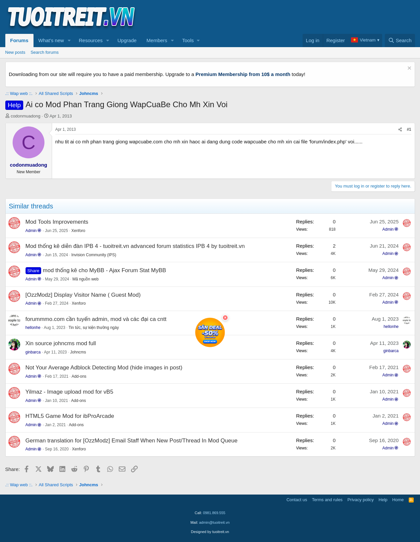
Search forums (45, 52)
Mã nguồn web (85, 279)
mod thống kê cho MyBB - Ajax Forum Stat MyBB (104, 270)
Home (398, 499)
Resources (91, 40)
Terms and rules (327, 499)
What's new (51, 40)
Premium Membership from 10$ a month (242, 74)
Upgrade (127, 40)
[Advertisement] (294, 17)
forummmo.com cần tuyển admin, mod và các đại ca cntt (96, 319)
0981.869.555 (214, 513)
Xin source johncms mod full (61, 343)
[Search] (400, 40)
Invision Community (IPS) (93, 255)
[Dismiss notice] (408, 68)
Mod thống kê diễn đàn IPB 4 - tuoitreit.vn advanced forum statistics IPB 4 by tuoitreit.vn (135, 246)
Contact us (296, 499)
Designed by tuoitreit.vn (210, 532)
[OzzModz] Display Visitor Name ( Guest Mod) (83, 295)
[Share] (400, 129)
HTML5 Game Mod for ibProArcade (70, 416)
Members (157, 40)
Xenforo (78, 230)
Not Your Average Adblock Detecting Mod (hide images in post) (104, 367)
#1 (409, 129)
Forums (19, 40)
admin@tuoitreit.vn (214, 522)
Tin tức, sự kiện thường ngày (93, 327)
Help (383, 499)
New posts (15, 52)
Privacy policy (360, 499)
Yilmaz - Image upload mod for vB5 (69, 392)
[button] (69, 40)
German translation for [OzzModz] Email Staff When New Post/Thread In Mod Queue (132, 440)
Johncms (78, 352)
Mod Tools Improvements (57, 222)
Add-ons (79, 376)
